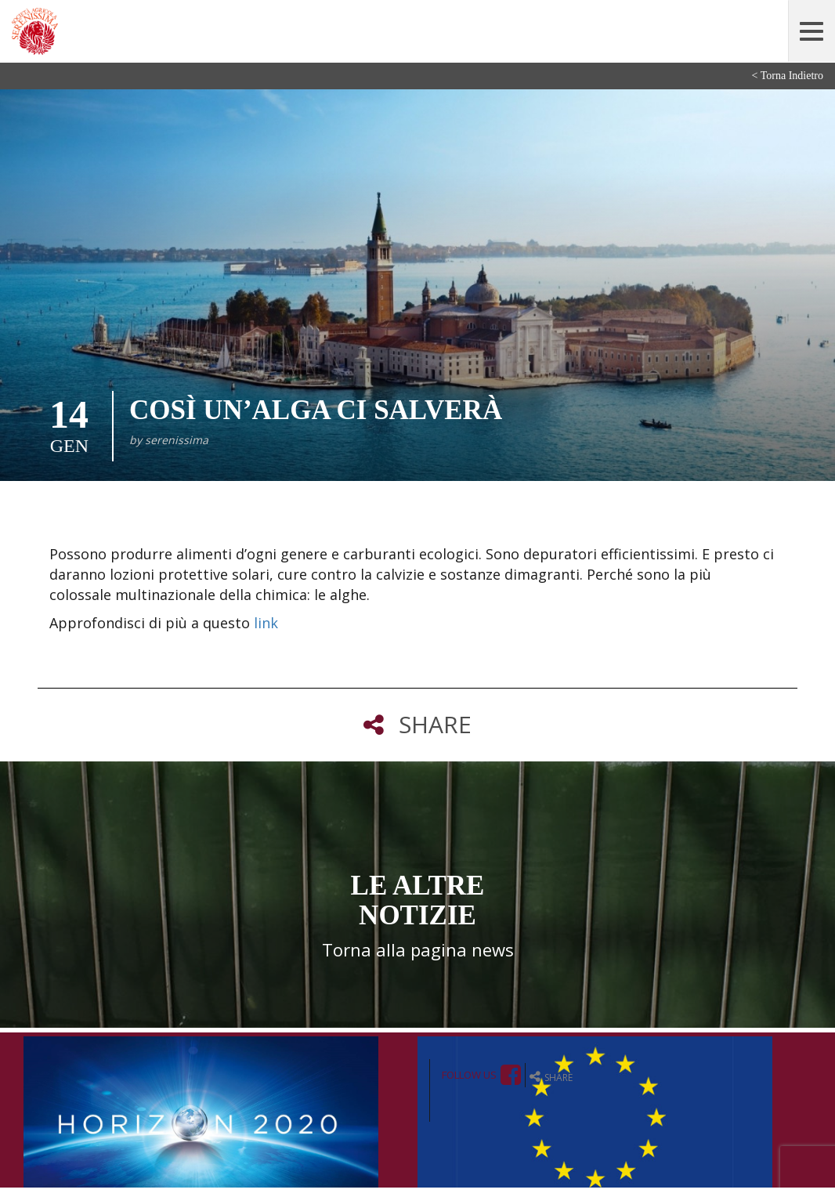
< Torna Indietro (787, 75)
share (551, 1076)
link (266, 622)
